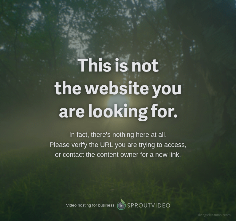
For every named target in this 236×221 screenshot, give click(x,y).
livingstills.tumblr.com (214, 214)
